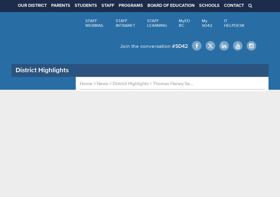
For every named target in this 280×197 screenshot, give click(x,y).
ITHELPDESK (234, 23)
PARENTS (60, 6)
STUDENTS (86, 6)
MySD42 (207, 23)
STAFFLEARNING (157, 23)
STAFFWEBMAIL (94, 23)
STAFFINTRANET (125, 23)
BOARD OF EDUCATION (171, 6)
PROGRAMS (131, 6)
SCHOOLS (209, 6)
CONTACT (234, 6)
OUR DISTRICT (32, 6)
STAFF (107, 6)
